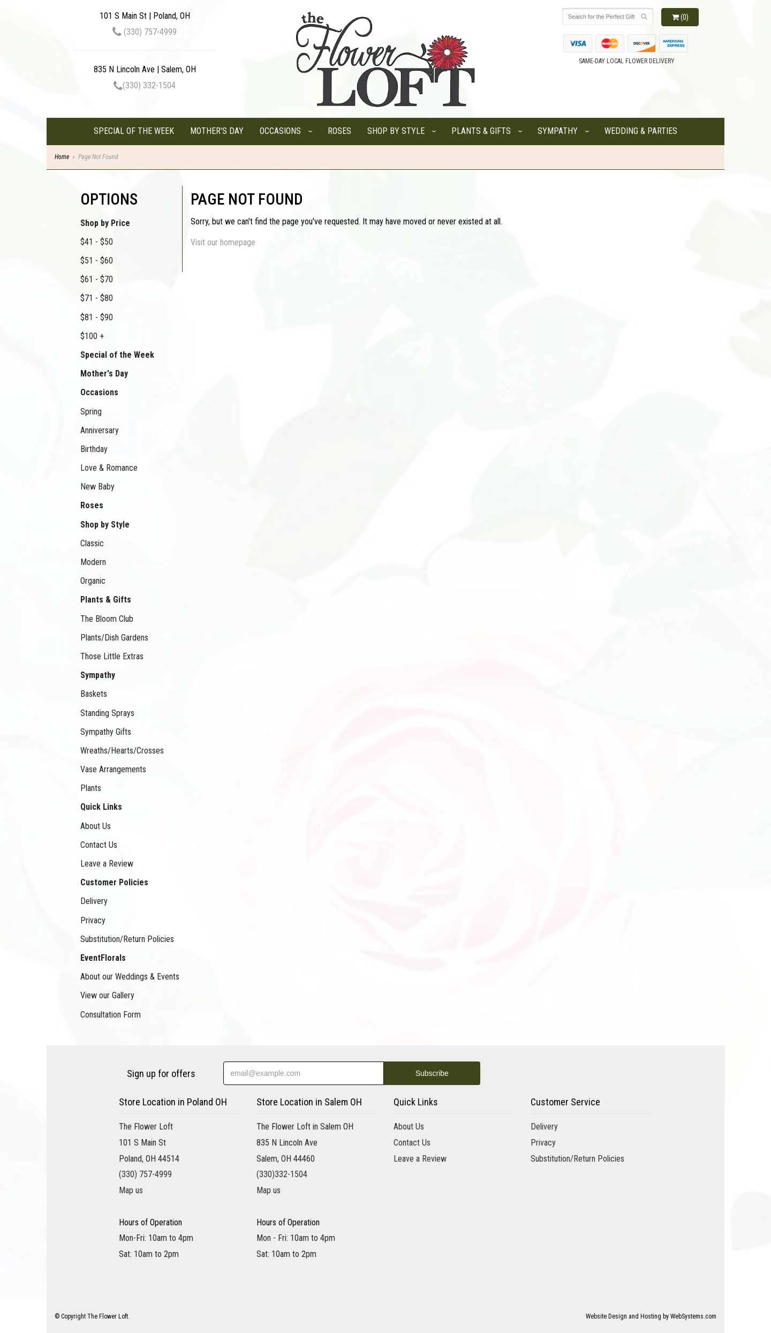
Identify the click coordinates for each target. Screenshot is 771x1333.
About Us (95, 826)
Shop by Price (105, 223)
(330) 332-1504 (145, 85)
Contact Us (98, 845)
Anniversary (99, 430)
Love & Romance (109, 468)
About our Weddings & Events (129, 976)
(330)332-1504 (281, 1174)
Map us (131, 1190)
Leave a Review (106, 863)
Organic (92, 581)
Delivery (94, 901)
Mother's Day (217, 131)
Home (62, 157)
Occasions (280, 131)
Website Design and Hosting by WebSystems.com (651, 1316)
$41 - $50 (96, 242)
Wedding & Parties (640, 131)
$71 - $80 (96, 298)
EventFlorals (103, 958)
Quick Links (101, 807)
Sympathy (558, 131)
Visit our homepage (223, 242)
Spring (91, 411)
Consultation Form (110, 1015)
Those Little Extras (111, 656)
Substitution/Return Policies (127, 939)
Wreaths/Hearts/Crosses (122, 750)
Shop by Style (396, 131)
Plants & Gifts (481, 131)
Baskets (93, 694)
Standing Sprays (107, 713)
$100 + (92, 336)
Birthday (94, 449)
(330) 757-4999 (144, 32)
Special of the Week (134, 131)
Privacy (92, 920)
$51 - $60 (96, 260)
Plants (90, 788)
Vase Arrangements (113, 769)
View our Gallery (107, 995)
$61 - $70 (96, 279)
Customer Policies (114, 882)
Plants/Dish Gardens (114, 637)
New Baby (97, 486)
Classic (92, 543)
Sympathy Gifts (105, 732)
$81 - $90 (96, 317)
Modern (93, 562)
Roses (339, 131)
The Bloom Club (106, 619)
